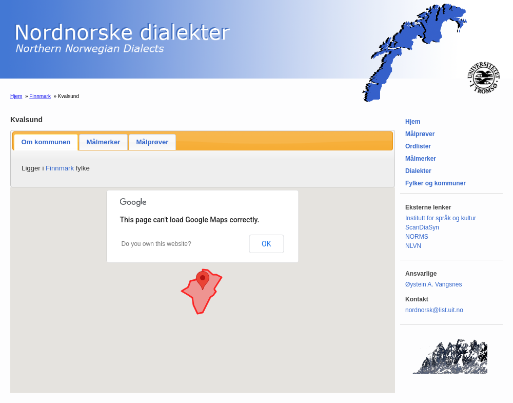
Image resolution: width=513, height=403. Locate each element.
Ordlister (418, 146)
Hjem (16, 96)
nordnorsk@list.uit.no (434, 310)
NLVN (413, 246)
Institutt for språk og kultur (440, 218)
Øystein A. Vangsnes (433, 284)
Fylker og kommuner (435, 183)
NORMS (416, 236)
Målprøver (152, 142)
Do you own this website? (156, 243)
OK (266, 244)
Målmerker (103, 142)
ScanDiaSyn (422, 227)
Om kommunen (45, 142)
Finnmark (40, 96)
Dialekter (418, 171)
